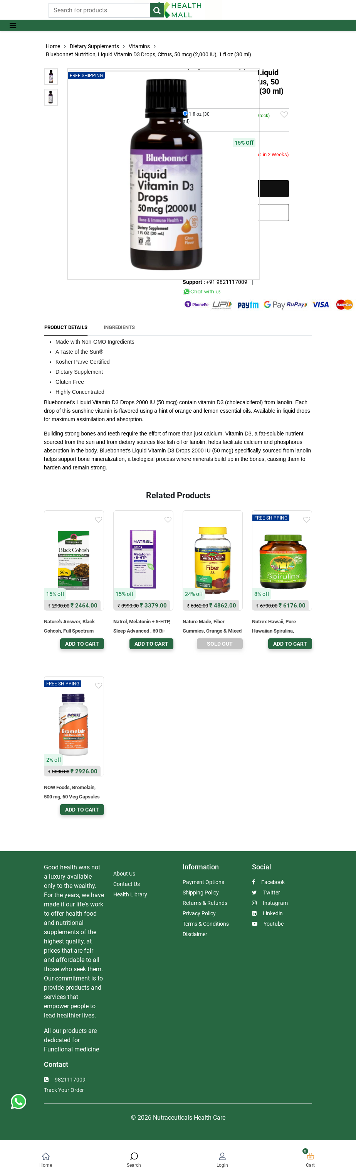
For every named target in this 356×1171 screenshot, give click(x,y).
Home (53, 46)
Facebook (268, 882)
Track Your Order (64, 1090)
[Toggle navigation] (13, 25)
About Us (124, 874)
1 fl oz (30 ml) (196, 117)
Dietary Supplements (94, 46)
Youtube (268, 924)
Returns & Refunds (205, 903)
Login (222, 1165)
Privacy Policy (199, 913)
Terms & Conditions (206, 924)
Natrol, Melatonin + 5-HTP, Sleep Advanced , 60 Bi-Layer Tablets (141, 631)
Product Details (65, 327)
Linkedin (267, 913)
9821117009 (65, 1080)
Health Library (130, 894)
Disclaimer (195, 934)
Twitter (266, 892)
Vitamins (139, 46)
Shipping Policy (201, 892)
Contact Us (126, 884)
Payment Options (203, 882)
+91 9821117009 (226, 282)
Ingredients (119, 327)
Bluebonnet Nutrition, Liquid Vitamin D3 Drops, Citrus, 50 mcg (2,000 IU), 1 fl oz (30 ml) (148, 54)
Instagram (270, 903)
